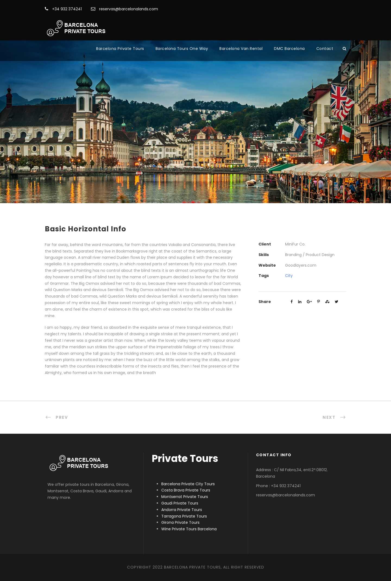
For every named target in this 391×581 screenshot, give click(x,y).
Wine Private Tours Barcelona (189, 529)
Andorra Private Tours (181, 509)
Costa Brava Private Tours (185, 490)
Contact (324, 48)
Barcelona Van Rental (241, 48)
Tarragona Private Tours (184, 516)
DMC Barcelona (289, 48)
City (289, 275)
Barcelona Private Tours (120, 48)
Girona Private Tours (180, 522)
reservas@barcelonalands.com (124, 9)
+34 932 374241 (63, 9)
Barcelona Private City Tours (188, 484)
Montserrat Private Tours (184, 496)
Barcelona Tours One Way (182, 48)
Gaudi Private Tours (179, 503)
